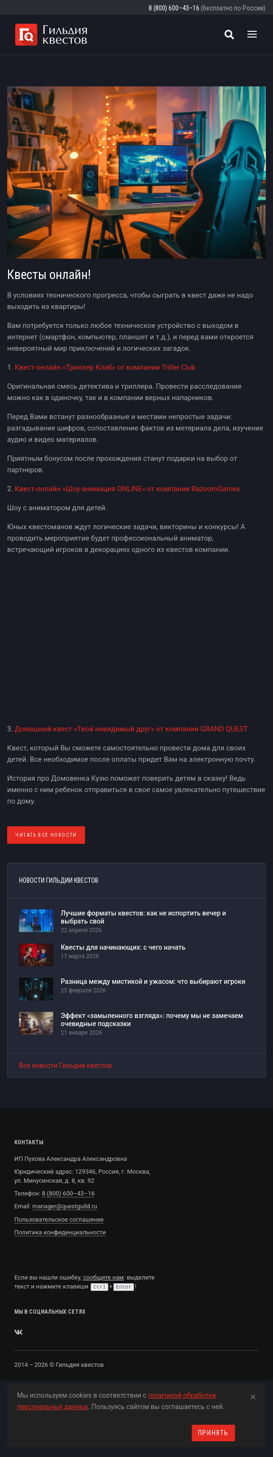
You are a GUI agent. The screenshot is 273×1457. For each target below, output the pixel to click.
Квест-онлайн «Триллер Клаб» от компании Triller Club (105, 367)
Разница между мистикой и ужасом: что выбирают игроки (153, 981)
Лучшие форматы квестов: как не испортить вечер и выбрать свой (143, 917)
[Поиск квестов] (229, 34)
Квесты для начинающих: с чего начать (123, 947)
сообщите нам (103, 1277)
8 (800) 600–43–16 (174, 8)
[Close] (253, 1395)
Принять (213, 1433)
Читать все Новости (46, 835)
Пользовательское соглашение (59, 1219)
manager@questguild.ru (64, 1206)
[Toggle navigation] (252, 35)
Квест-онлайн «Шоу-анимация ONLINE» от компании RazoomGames (127, 489)
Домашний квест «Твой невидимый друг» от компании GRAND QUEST (131, 729)
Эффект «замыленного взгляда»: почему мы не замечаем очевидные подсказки (152, 1019)
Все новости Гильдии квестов (65, 1065)
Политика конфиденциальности (60, 1232)
